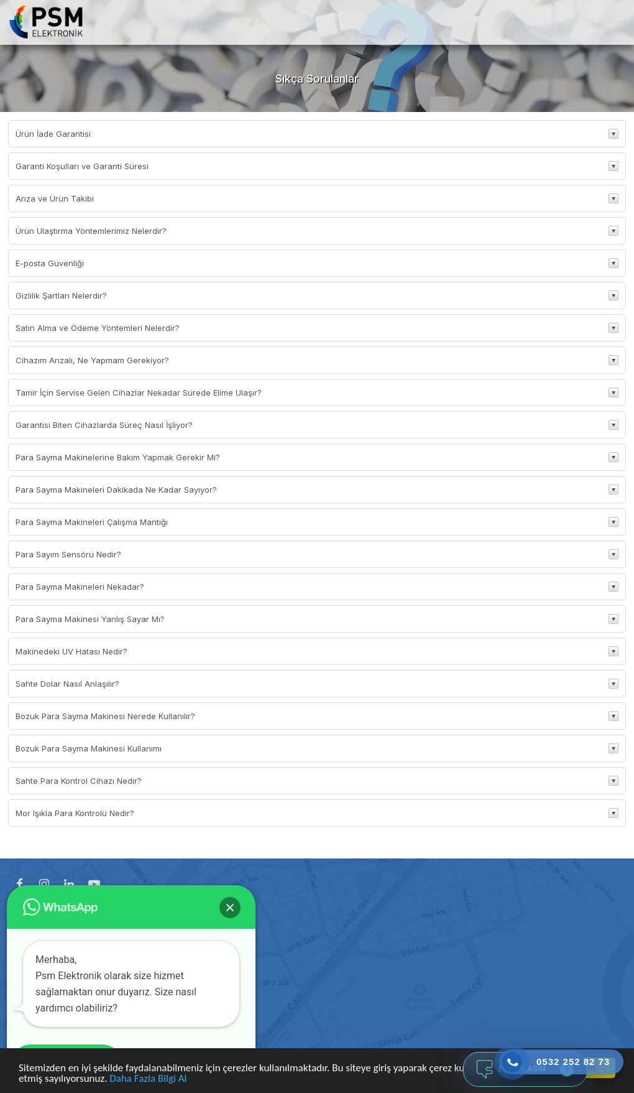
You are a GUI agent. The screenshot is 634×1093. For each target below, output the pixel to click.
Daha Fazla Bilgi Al (147, 1079)
